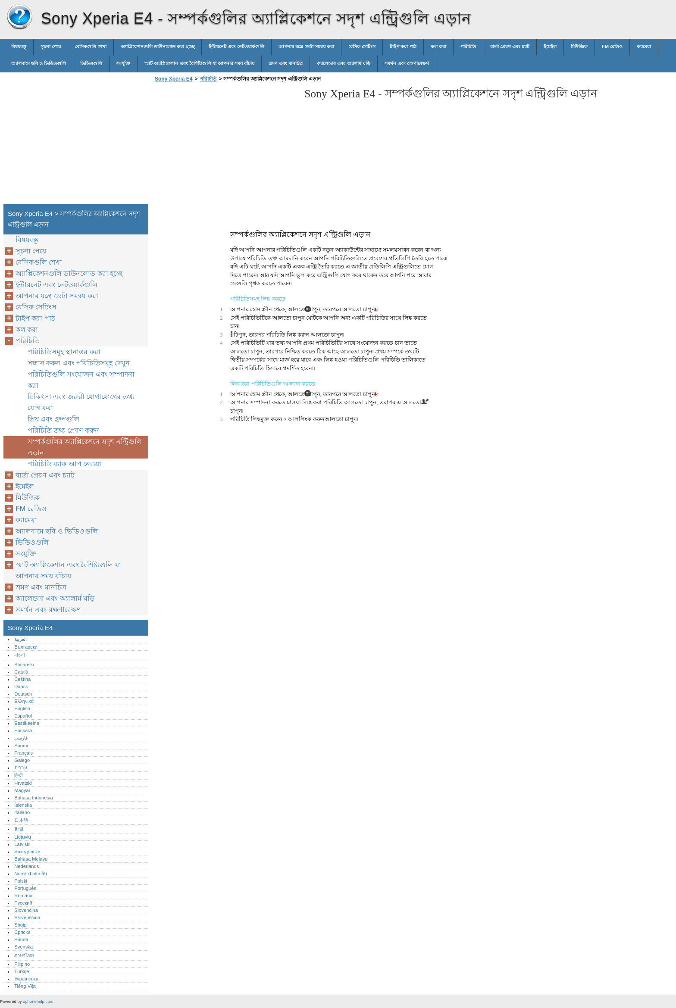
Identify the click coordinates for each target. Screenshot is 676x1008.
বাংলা (19, 655)
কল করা (438, 46)
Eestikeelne (26, 723)
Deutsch (23, 693)
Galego (22, 760)
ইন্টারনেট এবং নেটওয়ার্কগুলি (236, 46)
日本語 (21, 820)
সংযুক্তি (123, 63)
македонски (27, 851)
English (22, 708)
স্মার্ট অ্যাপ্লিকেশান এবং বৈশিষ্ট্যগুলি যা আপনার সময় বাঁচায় (199, 63)
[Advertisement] (225, 145)
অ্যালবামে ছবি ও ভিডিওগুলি (38, 63)
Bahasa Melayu (30, 858)
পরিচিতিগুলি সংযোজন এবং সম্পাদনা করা (81, 380)
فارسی (21, 737)
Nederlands (26, 866)
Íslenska (23, 805)
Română (23, 895)
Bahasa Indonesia (33, 797)
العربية (20, 639)
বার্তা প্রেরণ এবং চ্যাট (509, 46)
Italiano (22, 812)
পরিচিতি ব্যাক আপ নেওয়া (64, 464)
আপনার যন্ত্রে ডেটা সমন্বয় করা (306, 46)
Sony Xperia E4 (19, 17)
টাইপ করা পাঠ (403, 46)
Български (26, 646)
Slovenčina (26, 910)
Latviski (22, 844)
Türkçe (21, 971)
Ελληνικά (24, 701)
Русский (23, 902)
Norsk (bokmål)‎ (30, 873)
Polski (20, 880)
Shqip (20, 924)
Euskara (23, 730)
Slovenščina (27, 917)
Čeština (22, 679)
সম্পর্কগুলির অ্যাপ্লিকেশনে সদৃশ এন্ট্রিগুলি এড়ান (85, 447)
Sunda (21, 939)
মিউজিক (579, 46)
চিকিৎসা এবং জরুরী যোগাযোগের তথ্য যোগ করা (81, 402)
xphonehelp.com (38, 1001)
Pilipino (22, 964)
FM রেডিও (612, 46)
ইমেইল (550, 46)
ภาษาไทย (24, 955)
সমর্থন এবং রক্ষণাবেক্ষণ (407, 63)
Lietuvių (22, 836)
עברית (20, 767)
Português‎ (25, 888)
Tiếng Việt (24, 986)
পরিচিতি (468, 46)
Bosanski (24, 664)
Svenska (23, 946)
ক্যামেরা (644, 46)
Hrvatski (22, 783)
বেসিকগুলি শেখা (90, 46)
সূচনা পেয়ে (51, 46)
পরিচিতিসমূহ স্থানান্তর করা (64, 352)
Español (22, 715)
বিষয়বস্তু (18, 46)
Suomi (21, 745)
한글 (19, 828)
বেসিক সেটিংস (362, 46)
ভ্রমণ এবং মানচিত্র (286, 63)
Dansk (21, 686)
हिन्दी (18, 775)
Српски (22, 932)
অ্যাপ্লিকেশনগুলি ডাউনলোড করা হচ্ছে (157, 46)
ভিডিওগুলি (91, 63)
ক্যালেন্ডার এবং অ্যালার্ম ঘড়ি (343, 63)
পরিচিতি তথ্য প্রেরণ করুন (63, 430)
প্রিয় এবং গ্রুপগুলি (53, 419)
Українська (26, 978)
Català (21, 671)
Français (23, 752)
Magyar (22, 790)
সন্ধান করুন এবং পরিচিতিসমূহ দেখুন (79, 363)
